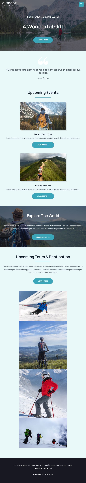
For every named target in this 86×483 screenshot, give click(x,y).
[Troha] (9, 4)
